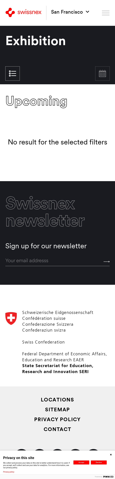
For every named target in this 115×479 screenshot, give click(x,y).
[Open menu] (106, 13)
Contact (57, 429)
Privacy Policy (57, 420)
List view (12, 73)
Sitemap (57, 410)
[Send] (107, 261)
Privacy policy (8, 472)
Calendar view (102, 73)
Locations (57, 400)
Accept (81, 462)
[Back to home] (23, 13)
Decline (99, 462)
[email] (57, 261)
